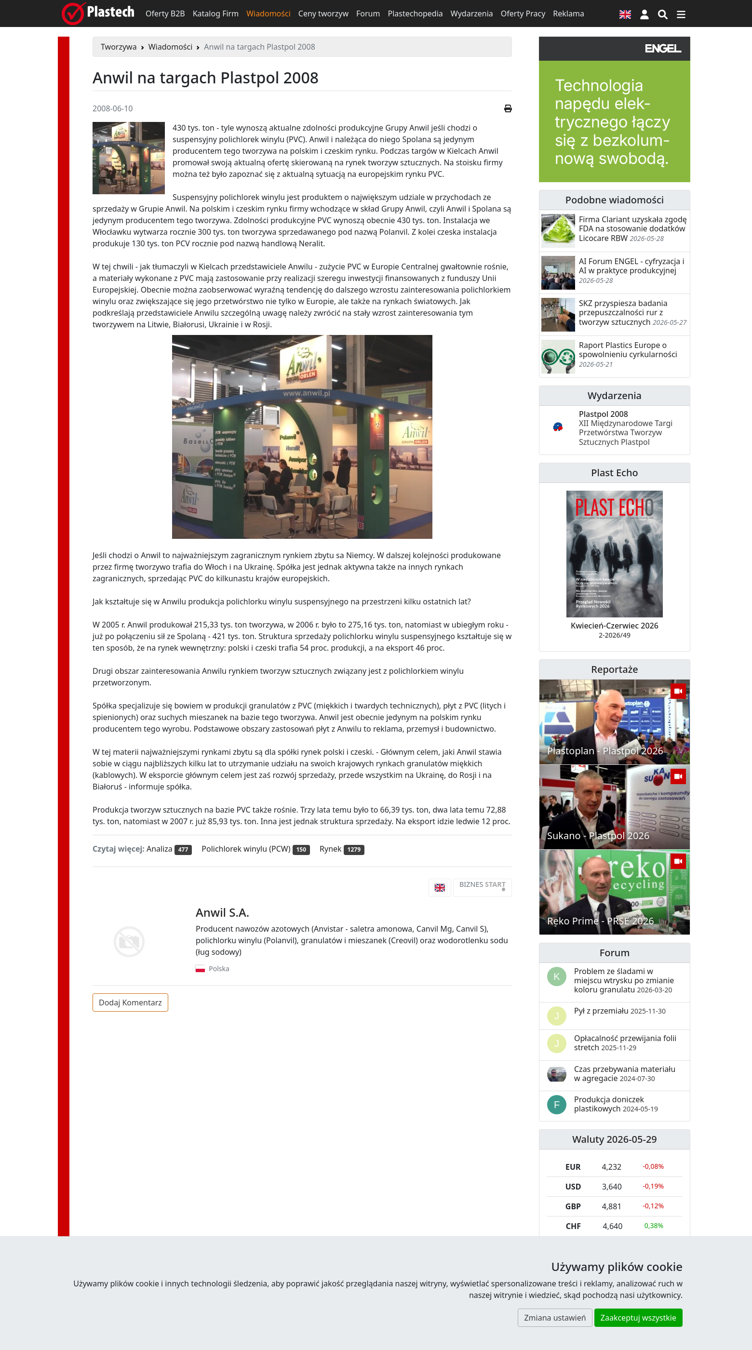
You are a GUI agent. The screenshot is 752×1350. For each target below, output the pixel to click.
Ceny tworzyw (323, 13)
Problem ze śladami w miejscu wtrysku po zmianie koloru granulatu (624, 980)
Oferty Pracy (523, 13)
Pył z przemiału (620, 1010)
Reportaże (614, 669)
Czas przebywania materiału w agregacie (624, 1073)
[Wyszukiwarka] (663, 13)
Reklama (568, 13)
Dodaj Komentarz (130, 1002)
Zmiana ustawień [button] (555, 1317)
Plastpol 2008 (625, 428)
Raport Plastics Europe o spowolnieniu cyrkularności (628, 350)
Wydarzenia (472, 13)
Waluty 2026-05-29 (614, 1139)
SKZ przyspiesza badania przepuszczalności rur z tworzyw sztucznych (623, 312)
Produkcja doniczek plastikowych (616, 1104)
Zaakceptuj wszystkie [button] (638, 1317)
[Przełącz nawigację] (681, 13)
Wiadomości (268, 13)
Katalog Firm (216, 13)
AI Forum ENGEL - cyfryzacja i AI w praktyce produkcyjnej (632, 266)
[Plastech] (98, 13)
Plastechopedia (415, 13)
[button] (644, 13)
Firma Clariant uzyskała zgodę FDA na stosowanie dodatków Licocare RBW (633, 228)
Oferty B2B (165, 13)
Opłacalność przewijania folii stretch (625, 1043)
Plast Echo (614, 472)
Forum (368, 13)
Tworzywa (119, 46)
